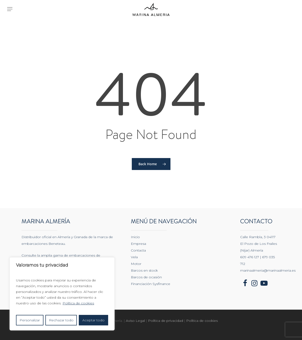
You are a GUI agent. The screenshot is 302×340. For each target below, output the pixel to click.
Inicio (135, 237)
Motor (136, 264)
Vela (134, 257)
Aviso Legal (135, 320)
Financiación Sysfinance (150, 284)
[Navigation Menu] (9, 13)
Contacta (138, 250)
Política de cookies (78, 303)
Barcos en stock (144, 270)
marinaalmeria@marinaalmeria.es (268, 270)
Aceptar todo (93, 320)
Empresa (138, 243)
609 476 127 (249, 257)
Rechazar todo (61, 320)
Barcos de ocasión (146, 277)
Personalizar (30, 320)
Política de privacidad (166, 320)
